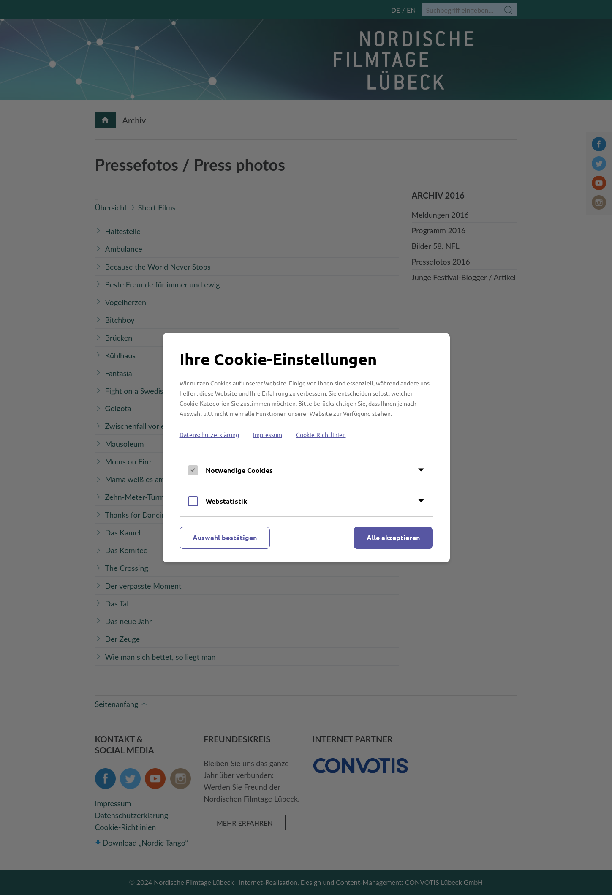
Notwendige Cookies (239, 470)
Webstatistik (226, 501)
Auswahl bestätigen (225, 537)
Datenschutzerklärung (209, 434)
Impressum (267, 434)
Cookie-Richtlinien (321, 434)
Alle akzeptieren (393, 537)
